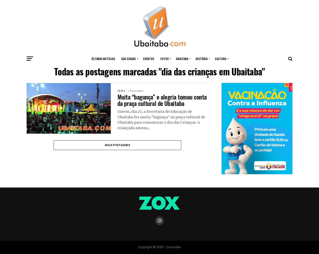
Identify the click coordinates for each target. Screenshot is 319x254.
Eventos (148, 58)
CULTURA (220, 58)
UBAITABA (182, 58)
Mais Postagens (117, 145)
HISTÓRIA (202, 58)
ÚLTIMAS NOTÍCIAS (103, 58)
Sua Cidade (128, 58)
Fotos (164, 58)
